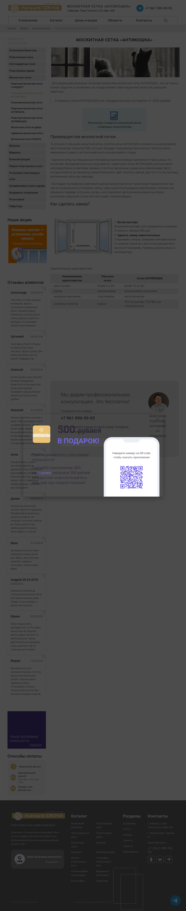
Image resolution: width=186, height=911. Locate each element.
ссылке (44, 473)
